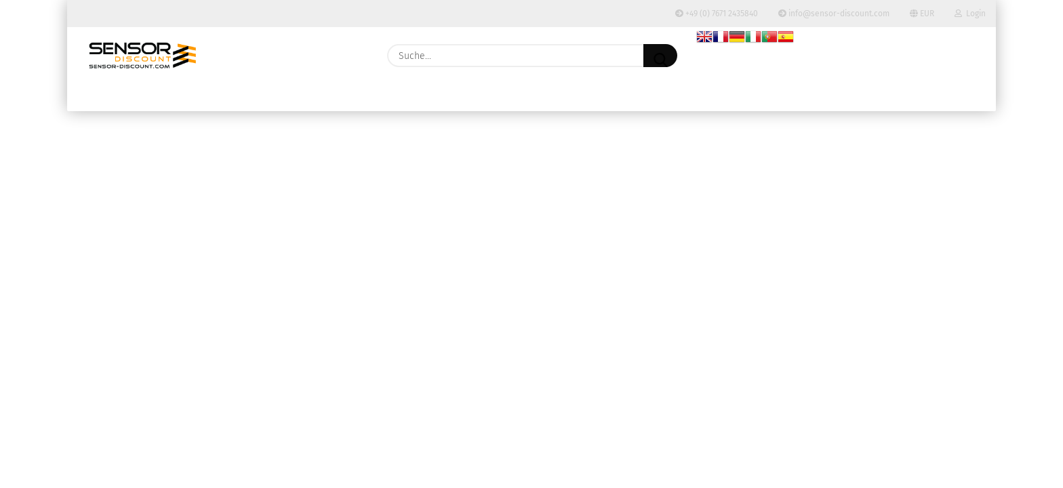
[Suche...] (660, 55)
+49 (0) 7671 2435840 (716, 13)
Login (970, 13)
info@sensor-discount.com (833, 13)
